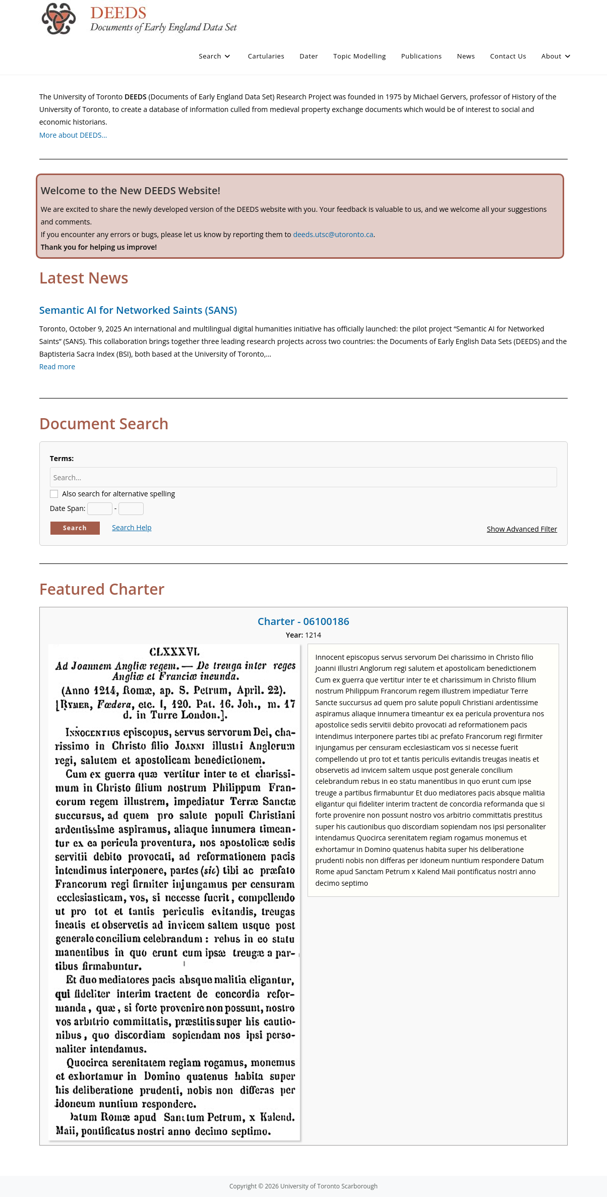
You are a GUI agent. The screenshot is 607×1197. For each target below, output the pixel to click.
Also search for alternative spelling (118, 493)
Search (75, 528)
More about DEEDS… (73, 135)
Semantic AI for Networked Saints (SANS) (138, 310)
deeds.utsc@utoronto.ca (333, 234)
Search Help (131, 527)
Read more (57, 366)
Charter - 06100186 (303, 621)
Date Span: (68, 508)
